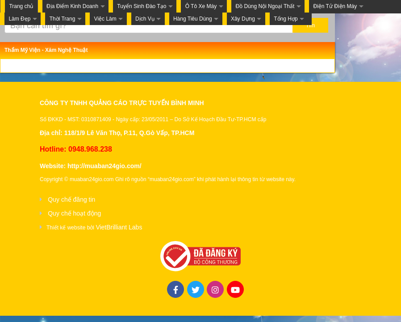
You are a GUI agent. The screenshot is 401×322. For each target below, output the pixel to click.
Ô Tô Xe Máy (201, 6)
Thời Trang (62, 19)
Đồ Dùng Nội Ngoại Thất (264, 6)
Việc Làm (105, 19)
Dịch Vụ (145, 19)
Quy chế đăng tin (71, 199)
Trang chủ (21, 6)
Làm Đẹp (19, 19)
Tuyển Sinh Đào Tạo (141, 6)
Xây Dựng (243, 19)
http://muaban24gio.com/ (104, 165)
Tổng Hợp (285, 19)
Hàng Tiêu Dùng (192, 19)
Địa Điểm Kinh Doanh (72, 6)
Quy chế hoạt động (74, 213)
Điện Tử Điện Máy (335, 6)
